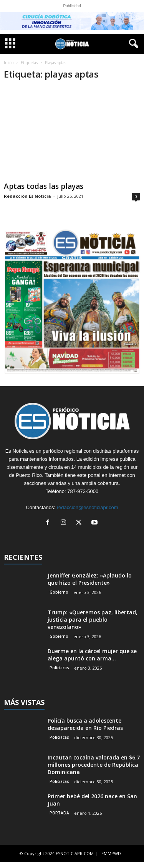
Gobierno (59, 592)
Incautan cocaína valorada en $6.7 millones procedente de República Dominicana (94, 765)
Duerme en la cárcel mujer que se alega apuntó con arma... (92, 654)
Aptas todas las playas (43, 186)
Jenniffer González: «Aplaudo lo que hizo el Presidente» (90, 579)
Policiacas (59, 667)
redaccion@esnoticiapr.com (87, 507)
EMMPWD (111, 853)
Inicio (8, 62)
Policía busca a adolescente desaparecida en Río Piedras (85, 724)
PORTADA (59, 813)
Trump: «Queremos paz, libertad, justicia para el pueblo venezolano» (92, 619)
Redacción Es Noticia (27, 196)
